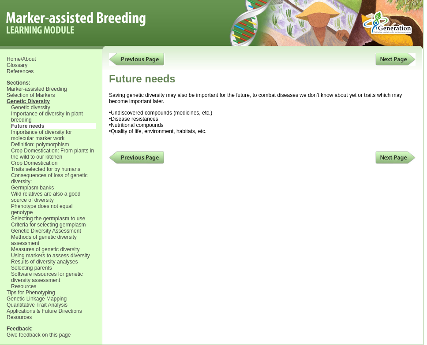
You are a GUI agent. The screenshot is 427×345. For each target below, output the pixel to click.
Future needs (27, 126)
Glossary (17, 65)
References (20, 71)
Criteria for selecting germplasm (48, 225)
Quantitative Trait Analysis (37, 305)
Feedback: (20, 329)
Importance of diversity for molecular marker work (41, 135)
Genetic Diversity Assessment (46, 231)
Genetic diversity (30, 107)
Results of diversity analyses (44, 262)
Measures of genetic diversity (45, 249)
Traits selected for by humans (45, 169)
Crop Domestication (34, 163)
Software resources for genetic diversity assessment (47, 277)
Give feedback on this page (39, 335)
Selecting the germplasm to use (48, 218)
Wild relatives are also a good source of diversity (45, 197)
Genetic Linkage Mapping (37, 299)
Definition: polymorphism (40, 144)
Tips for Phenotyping (31, 292)
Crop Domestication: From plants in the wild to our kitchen (52, 154)
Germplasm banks (32, 188)
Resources (23, 286)
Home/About (21, 59)
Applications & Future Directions (44, 311)
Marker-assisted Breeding (37, 89)
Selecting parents (31, 268)
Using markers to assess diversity (50, 255)
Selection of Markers (31, 95)
